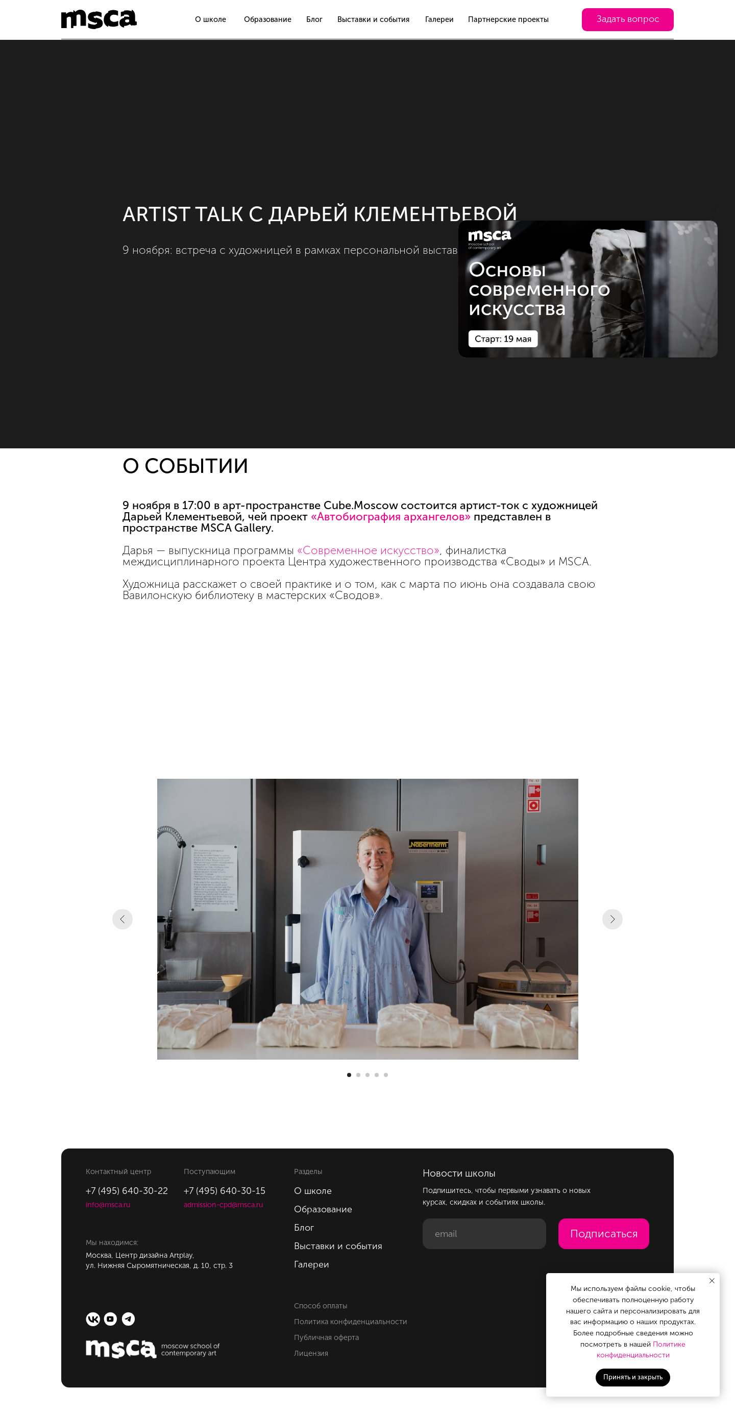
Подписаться (604, 1233)
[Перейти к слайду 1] (349, 1075)
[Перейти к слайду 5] (386, 1075)
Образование (267, 19)
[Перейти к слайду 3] (367, 1075)
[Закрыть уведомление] (712, 1281)
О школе (210, 19)
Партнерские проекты (508, 19)
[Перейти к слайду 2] (358, 1075)
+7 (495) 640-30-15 (224, 1190)
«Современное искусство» (368, 550)
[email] (484, 1233)
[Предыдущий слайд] (122, 919)
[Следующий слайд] (612, 919)
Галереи (439, 19)
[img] (588, 289)
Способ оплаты (321, 1305)
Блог (314, 19)
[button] (628, 20)
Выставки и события (373, 19)
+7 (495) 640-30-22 (127, 1190)
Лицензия (311, 1353)
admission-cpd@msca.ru (223, 1204)
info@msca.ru (108, 1204)
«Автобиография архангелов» (391, 516)
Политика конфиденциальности (350, 1321)
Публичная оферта (326, 1337)
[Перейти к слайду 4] (377, 1075)
